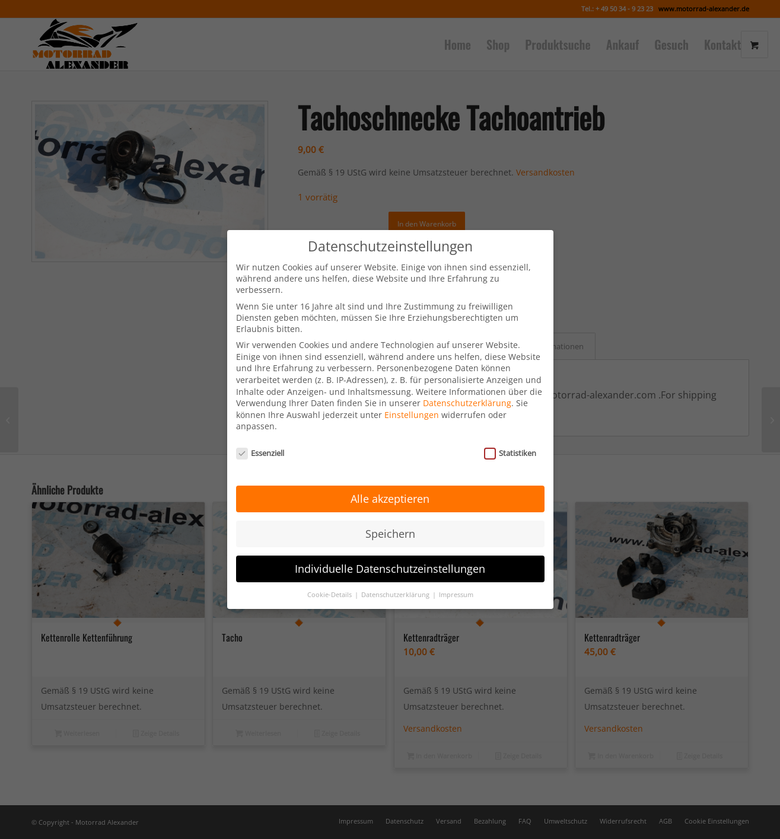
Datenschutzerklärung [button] (396, 583)
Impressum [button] (456, 583)
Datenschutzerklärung (467, 392)
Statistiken (510, 442)
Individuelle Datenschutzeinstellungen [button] (390, 557)
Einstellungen (411, 403)
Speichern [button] (390, 522)
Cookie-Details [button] (330, 583)
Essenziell (260, 442)
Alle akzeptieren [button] (390, 487)
